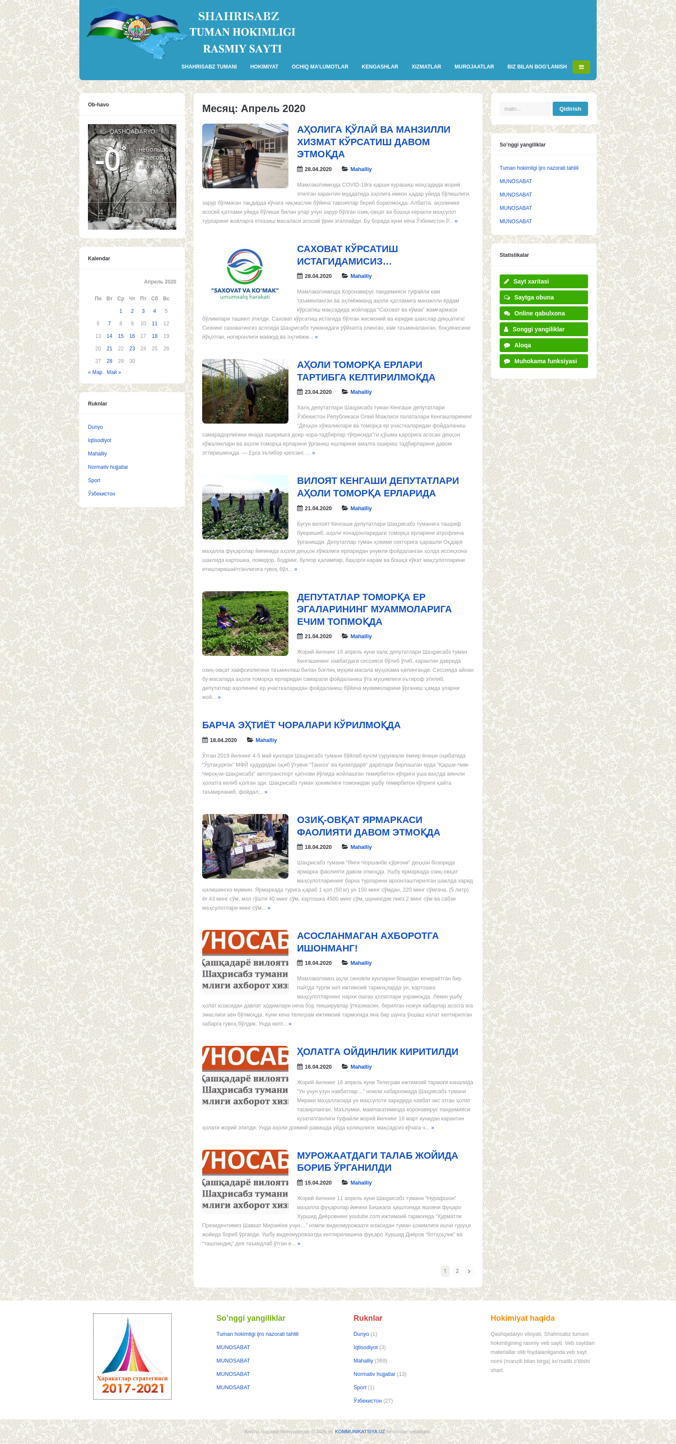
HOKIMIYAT (264, 67)
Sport (94, 480)
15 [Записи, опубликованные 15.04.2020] (121, 336)
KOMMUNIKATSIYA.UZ (360, 1431)
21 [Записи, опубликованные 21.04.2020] (109, 349)
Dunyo (95, 427)
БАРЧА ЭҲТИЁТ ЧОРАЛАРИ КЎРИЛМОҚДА (301, 725)
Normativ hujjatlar (108, 467)
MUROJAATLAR (474, 67)
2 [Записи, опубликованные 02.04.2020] (132, 311)
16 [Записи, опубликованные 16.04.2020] (132, 336)
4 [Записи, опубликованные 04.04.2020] (154, 311)
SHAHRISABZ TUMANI (209, 67)
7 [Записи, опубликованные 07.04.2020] (109, 324)
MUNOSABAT (516, 181)
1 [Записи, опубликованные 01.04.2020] (120, 311)
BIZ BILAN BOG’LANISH (537, 67)
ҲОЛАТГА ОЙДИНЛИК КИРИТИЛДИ (377, 1051)
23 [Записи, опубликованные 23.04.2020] (132, 349)
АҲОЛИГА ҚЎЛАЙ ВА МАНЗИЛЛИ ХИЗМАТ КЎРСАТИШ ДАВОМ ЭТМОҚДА (374, 141)
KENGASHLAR (380, 67)
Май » (114, 372)
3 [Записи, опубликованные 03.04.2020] (143, 311)
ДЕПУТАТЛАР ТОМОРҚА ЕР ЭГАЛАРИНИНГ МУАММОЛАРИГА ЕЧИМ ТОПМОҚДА (374, 609)
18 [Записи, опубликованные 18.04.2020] (154, 336)
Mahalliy (361, 169)
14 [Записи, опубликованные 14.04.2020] (109, 336)
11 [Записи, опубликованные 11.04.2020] (154, 324)
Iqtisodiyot (99, 440)
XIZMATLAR (426, 67)
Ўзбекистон (101, 494)
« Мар (95, 372)
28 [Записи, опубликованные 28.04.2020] (109, 361)
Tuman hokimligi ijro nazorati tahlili (539, 168)
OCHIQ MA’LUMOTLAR (320, 67)
